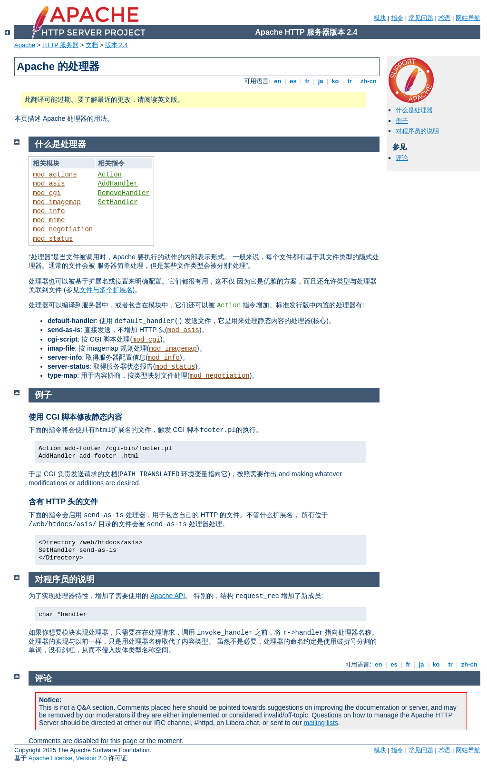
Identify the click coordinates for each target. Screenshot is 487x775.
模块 (380, 17)
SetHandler (118, 202)
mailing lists (320, 722)
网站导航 (468, 17)
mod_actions (55, 174)
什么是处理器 (414, 110)
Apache (24, 45)
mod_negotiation (63, 229)
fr (307, 81)
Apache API (167, 595)
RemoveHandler (124, 193)
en (278, 81)
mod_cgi (47, 193)
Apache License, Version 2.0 (68, 758)
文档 (92, 45)
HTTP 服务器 (60, 45)
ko (335, 81)
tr (350, 81)
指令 (397, 17)
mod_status (53, 239)
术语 (444, 17)
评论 (402, 157)
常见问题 (421, 17)
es (293, 81)
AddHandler (118, 183)
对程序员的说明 (417, 131)
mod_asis (49, 183)
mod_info (49, 211)
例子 (402, 120)
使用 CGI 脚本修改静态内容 (75, 417)
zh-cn (368, 81)
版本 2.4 (116, 45)
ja (320, 81)
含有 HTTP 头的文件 (63, 502)
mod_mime (49, 220)
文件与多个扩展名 (106, 290)
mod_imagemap (57, 202)
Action (110, 174)
